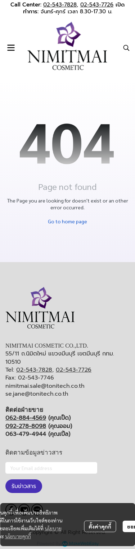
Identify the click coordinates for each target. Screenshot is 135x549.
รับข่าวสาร (24, 486)
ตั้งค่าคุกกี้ (100, 526)
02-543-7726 (96, 5)
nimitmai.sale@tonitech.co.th (45, 386)
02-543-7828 (60, 5)
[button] (126, 48)
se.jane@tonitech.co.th (36, 394)
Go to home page (67, 221)
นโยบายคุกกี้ (18, 536)
